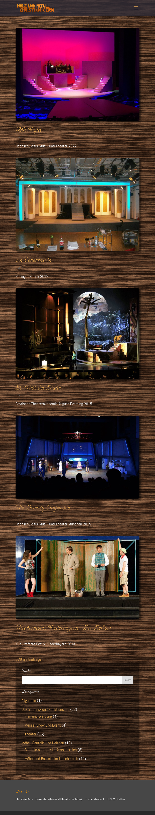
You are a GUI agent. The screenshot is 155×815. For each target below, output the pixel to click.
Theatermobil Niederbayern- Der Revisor (64, 628)
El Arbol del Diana (38, 388)
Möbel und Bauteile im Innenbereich (51, 758)
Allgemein (29, 700)
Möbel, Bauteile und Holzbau (43, 743)
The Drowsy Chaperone (43, 508)
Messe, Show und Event (43, 725)
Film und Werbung (38, 716)
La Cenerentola (34, 260)
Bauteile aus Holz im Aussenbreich (51, 749)
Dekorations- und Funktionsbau (45, 709)
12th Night (29, 130)
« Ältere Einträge (28, 659)
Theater (19, 137)
